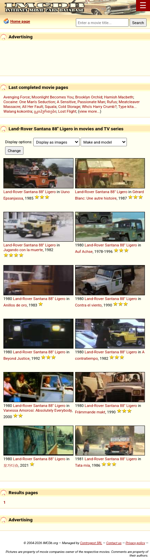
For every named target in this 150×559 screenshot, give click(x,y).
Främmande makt (90, 412)
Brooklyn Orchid (88, 97)
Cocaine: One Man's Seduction (29, 101)
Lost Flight (67, 111)
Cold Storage (69, 106)
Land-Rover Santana (20, 191)
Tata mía (82, 465)
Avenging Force (16, 97)
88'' (41, 191)
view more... (89, 111)
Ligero (50, 191)
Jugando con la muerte (23, 249)
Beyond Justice (16, 358)
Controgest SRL (91, 543)
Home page (20, 21)
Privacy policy (135, 543)
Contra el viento (88, 305)
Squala (50, 106)
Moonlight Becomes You (52, 97)
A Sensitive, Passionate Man (81, 101)
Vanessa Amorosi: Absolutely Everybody (37, 410)
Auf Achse (84, 251)
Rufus (112, 101)
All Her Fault (32, 106)
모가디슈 (10, 465)
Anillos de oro (15, 305)
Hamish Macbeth (118, 97)
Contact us (113, 543)
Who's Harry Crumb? (99, 106)
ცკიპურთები (45, 111)
